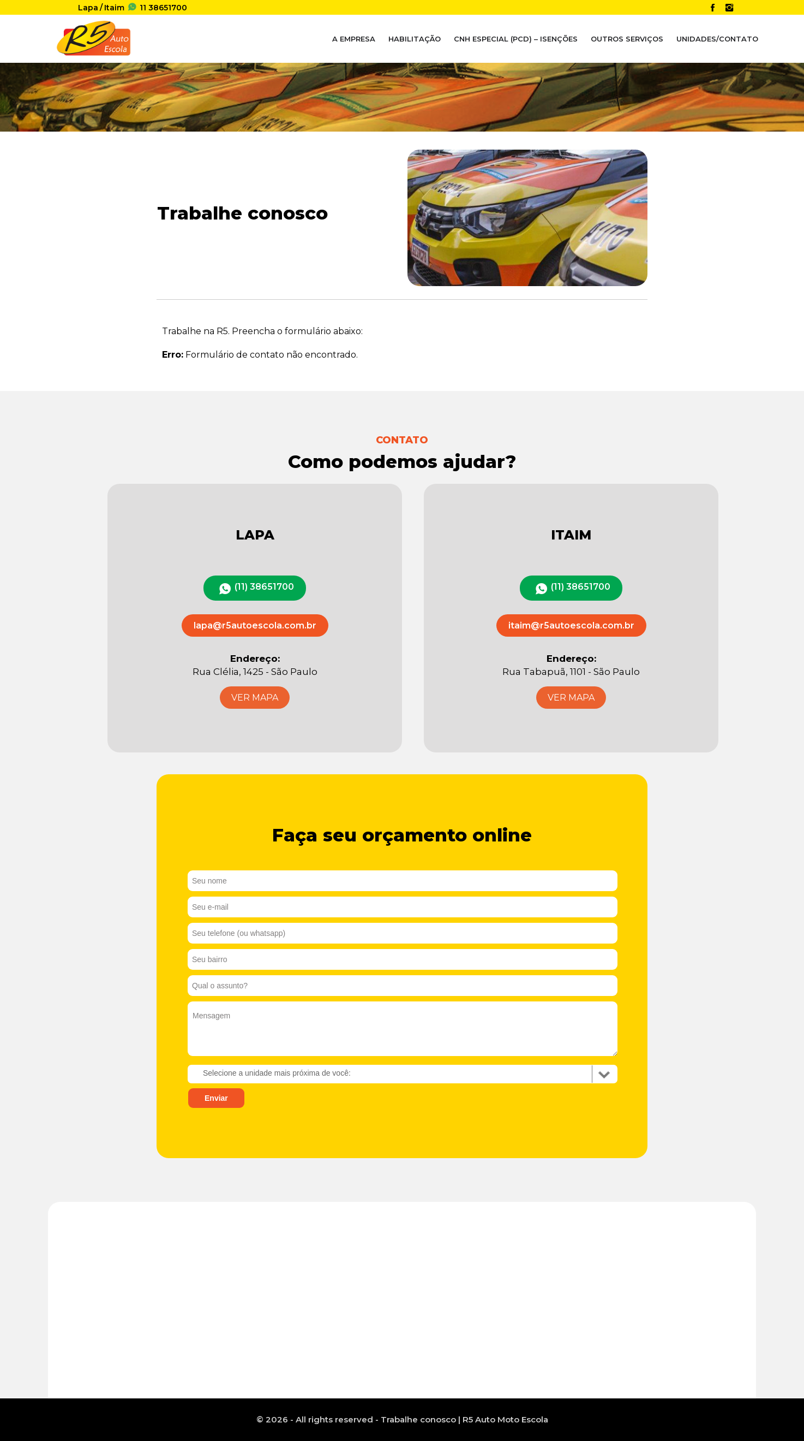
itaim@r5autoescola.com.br (571, 625)
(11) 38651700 (264, 587)
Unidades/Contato (717, 38)
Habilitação (414, 38)
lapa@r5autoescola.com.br (255, 625)
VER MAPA (254, 697)
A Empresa (353, 38)
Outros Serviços (627, 38)
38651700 (155, 8)
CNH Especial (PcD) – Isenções (516, 38)
